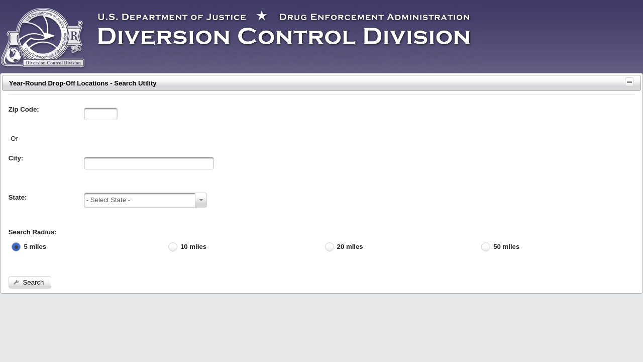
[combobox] (145, 200)
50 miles (506, 246)
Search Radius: (33, 232)
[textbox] (101, 114)
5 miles (35, 246)
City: (16, 158)
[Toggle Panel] (629, 81)
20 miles (350, 246)
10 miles (193, 246)
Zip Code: (24, 109)
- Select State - (108, 200)
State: (18, 197)
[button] (30, 282)
